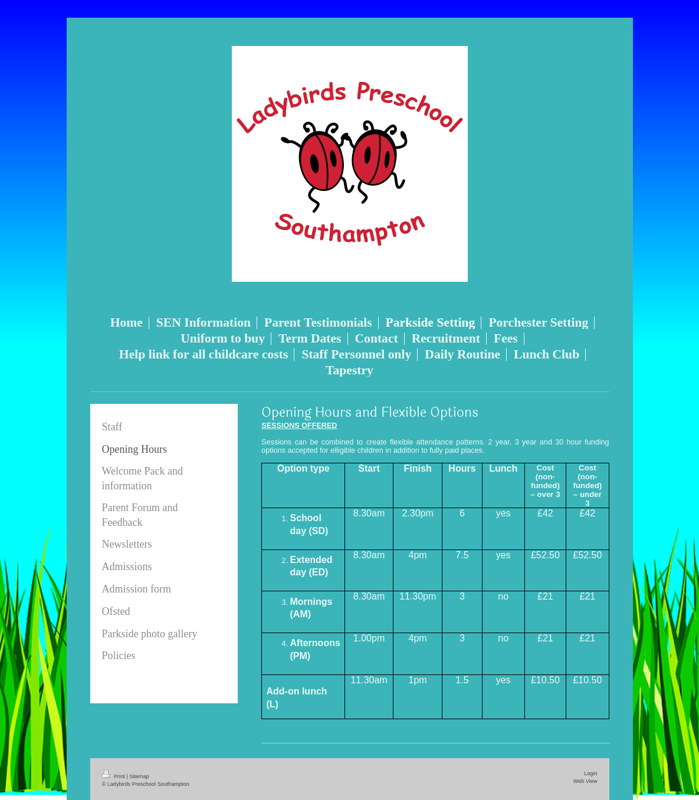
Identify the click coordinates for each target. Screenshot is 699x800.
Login (590, 773)
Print (114, 776)
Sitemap (139, 776)
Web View (585, 781)
